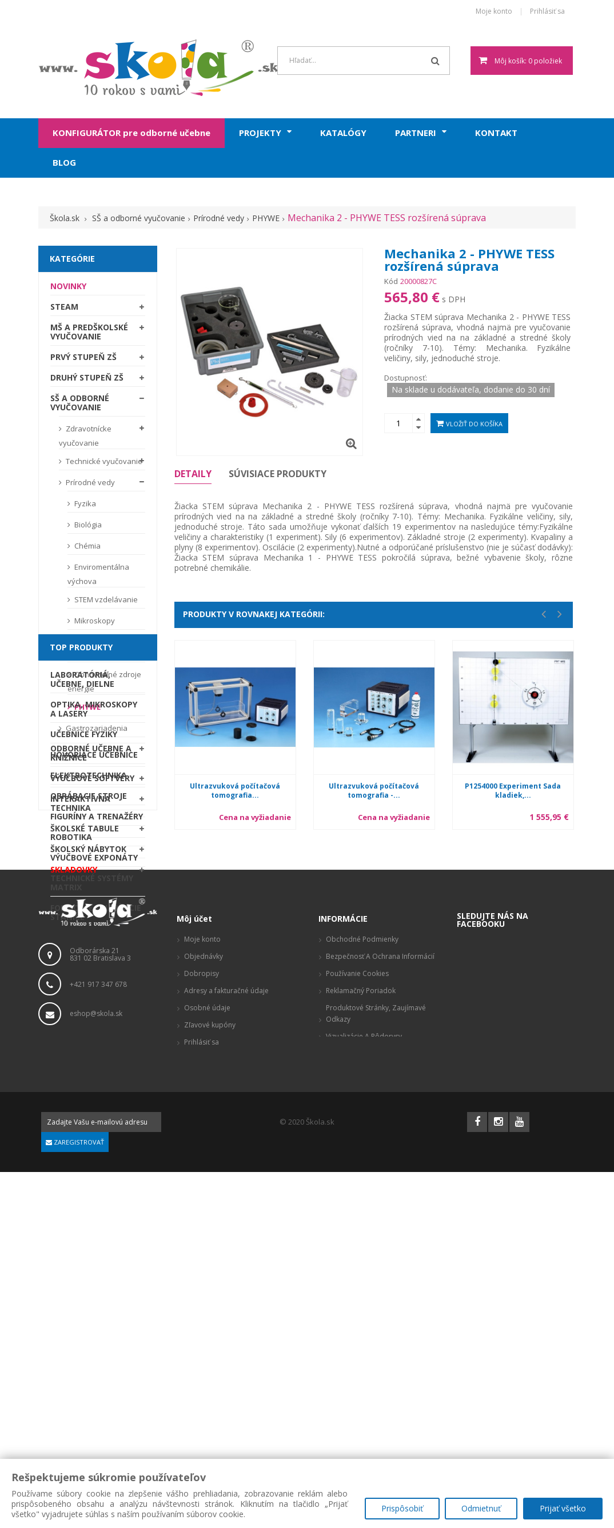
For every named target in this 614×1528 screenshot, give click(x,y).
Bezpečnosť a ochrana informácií (380, 1312)
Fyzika (84, 506)
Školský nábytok (88, 851)
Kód (391, 281)
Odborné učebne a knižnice (90, 756)
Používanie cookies (357, 1329)
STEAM (64, 309)
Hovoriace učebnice (94, 1009)
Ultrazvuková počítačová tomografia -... (374, 790)
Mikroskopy (94, 623)
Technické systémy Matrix (91, 1137)
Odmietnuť (481, 1508)
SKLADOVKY (73, 872)
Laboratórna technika (92, 651)
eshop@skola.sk (96, 1369)
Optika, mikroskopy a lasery (93, 964)
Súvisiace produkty (277, 473)
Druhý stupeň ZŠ (86, 380)
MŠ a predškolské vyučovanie (89, 335)
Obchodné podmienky (362, 1295)
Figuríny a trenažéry (96, 1071)
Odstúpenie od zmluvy (363, 1409)
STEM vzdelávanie (105, 602)
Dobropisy (201, 1329)
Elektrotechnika (88, 1030)
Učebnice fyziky (83, 988)
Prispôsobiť (401, 1508)
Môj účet (194, 1274)
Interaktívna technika (80, 806)
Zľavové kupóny (210, 1381)
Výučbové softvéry (92, 780)
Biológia (87, 527)
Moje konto (494, 11)
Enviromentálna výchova (98, 577)
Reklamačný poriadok (361, 1346)
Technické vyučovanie (103, 464)
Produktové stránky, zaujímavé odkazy (376, 1369)
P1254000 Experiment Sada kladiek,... (513, 790)
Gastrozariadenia (95, 731)
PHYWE (87, 710)
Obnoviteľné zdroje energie (104, 684)
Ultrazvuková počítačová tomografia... (235, 790)
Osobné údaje (207, 1364)
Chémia (87, 548)
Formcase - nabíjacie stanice (95, 1167)
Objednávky (203, 1312)
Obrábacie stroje (88, 1050)
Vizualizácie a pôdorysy (364, 1392)
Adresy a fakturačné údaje (226, 1346)
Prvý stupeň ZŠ (83, 359)
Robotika (71, 1091)
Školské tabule (84, 831)
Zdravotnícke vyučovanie (85, 438)
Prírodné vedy (89, 485)
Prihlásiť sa (547, 11)
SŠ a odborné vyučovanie (79, 405)
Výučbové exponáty (94, 1112)
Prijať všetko (563, 1508)
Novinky (68, 288)
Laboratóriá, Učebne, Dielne (82, 934)
